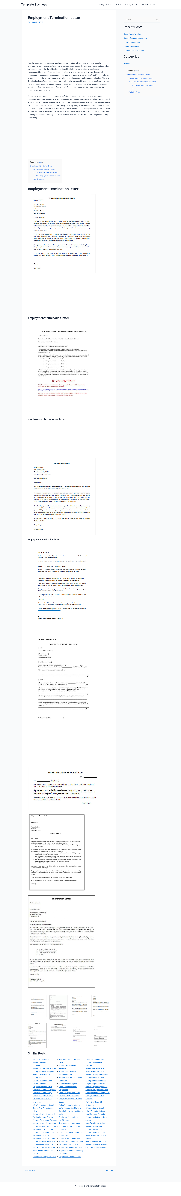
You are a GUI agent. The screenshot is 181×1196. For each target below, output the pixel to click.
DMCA (120, 4)
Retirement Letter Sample (96, 1126)
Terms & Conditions (150, 4)
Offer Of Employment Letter (97, 1160)
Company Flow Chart (132, 47)
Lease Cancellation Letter (96, 1083)
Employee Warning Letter (96, 1093)
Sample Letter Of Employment (45, 1120)
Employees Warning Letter (69, 1132)
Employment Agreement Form (98, 1105)
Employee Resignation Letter (70, 1153)
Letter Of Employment (94, 1144)
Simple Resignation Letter (96, 1099)
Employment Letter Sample (97, 1150)
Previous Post (29, 1180)
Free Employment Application (98, 1102)
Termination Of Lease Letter (70, 1138)
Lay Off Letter (64, 1135)
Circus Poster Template (133, 34)
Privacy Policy (132, 4)
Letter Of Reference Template (98, 1163)
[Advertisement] (47, 43)
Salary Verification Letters (96, 1129)
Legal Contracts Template (96, 1132)
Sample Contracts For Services (136, 38)
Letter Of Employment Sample (98, 1090)
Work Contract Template (69, 1096)
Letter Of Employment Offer (70, 1105)
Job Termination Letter (42, 1059)
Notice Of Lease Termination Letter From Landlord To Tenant (70, 1120)
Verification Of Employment (70, 1163)
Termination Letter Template (44, 1144)
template (127, 64)
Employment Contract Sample (45, 1160)
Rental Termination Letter (96, 1074)
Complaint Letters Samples (97, 1166)
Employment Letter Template (44, 1074)
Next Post (110, 1180)
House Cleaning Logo (132, 42)
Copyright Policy (107, 4)
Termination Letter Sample (43, 1099)
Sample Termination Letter (43, 1083)
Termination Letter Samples (44, 1102)
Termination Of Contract (42, 1150)
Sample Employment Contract (45, 1166)
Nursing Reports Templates (135, 51)
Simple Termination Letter (43, 1090)
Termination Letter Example (44, 1123)
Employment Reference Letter (98, 1071)
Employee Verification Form (97, 1096)
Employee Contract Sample (44, 1163)
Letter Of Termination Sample (45, 1111)
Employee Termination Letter (44, 1147)
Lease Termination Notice (96, 1141)
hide (40, 162)
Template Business (34, 4)
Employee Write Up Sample (70, 1108)
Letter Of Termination (41, 1087)
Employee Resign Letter (95, 1147)
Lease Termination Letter (96, 1087)
